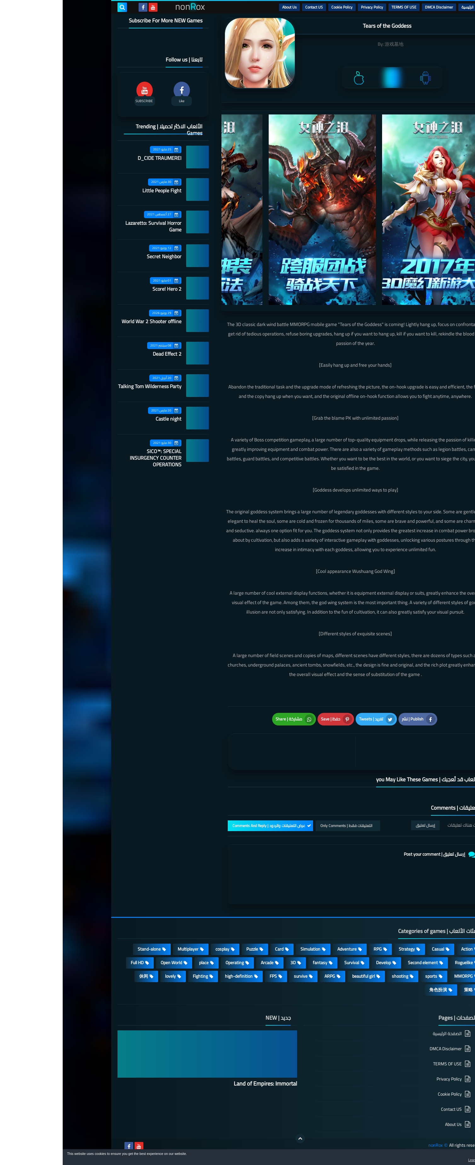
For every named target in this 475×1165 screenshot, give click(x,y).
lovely (107, 976)
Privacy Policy (309, 7)
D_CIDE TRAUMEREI (97, 158)
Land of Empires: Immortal (202, 1083)
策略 (405, 990)
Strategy (344, 949)
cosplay (160, 949)
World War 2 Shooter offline (89, 321)
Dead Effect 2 (104, 353)
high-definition (176, 976)
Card (216, 949)
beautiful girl (300, 976)
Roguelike (401, 962)
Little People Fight (99, 190)
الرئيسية (405, 7)
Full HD (74, 962)
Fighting (137, 976)
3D (230, 962)
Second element (360, 962)
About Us (227, 7)
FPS (210, 976)
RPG (315, 949)
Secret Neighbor (101, 256)
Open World (108, 962)
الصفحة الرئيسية (384, 1034)
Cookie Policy (279, 7)
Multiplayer (125, 949)
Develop (320, 962)
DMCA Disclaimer (376, 7)
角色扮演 (375, 990)
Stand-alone (86, 949)
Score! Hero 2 (104, 289)
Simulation (248, 949)
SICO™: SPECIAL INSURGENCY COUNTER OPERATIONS (93, 457)
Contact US (251, 7)
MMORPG (401, 976)
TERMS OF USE (341, 7)
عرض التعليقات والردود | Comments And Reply (206, 825)
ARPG (267, 976)
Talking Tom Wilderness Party (87, 386)
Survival (289, 962)
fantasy (257, 962)
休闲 (81, 976)
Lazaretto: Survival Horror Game (91, 226)
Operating (172, 962)
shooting (337, 976)
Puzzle (189, 949)
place (141, 962)
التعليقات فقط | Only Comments (284, 825)
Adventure (284, 949)
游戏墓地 (331, 44)
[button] (450, 1158)
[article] (230, 752)
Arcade (204, 962)
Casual (375, 949)
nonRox (373, 1145)
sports (369, 976)
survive (238, 976)
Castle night (106, 418)
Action (404, 949)
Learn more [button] (414, 1160)
